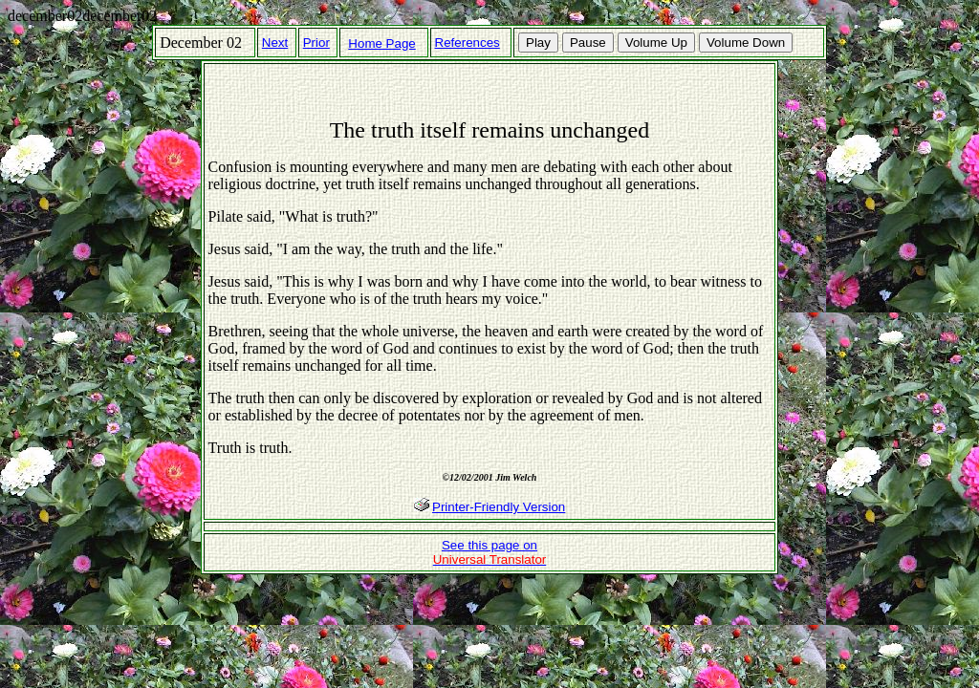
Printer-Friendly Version (498, 507)
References (467, 42)
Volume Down (746, 42)
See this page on (490, 552)
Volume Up (656, 42)
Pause (588, 42)
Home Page (381, 43)
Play (538, 42)
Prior (316, 42)
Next (275, 42)
